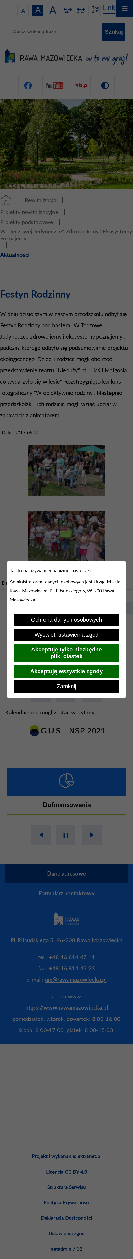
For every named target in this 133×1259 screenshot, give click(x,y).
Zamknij (66, 686)
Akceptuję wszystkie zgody (66, 671)
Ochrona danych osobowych (66, 619)
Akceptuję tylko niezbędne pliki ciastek (66, 652)
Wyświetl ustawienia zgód (66, 635)
